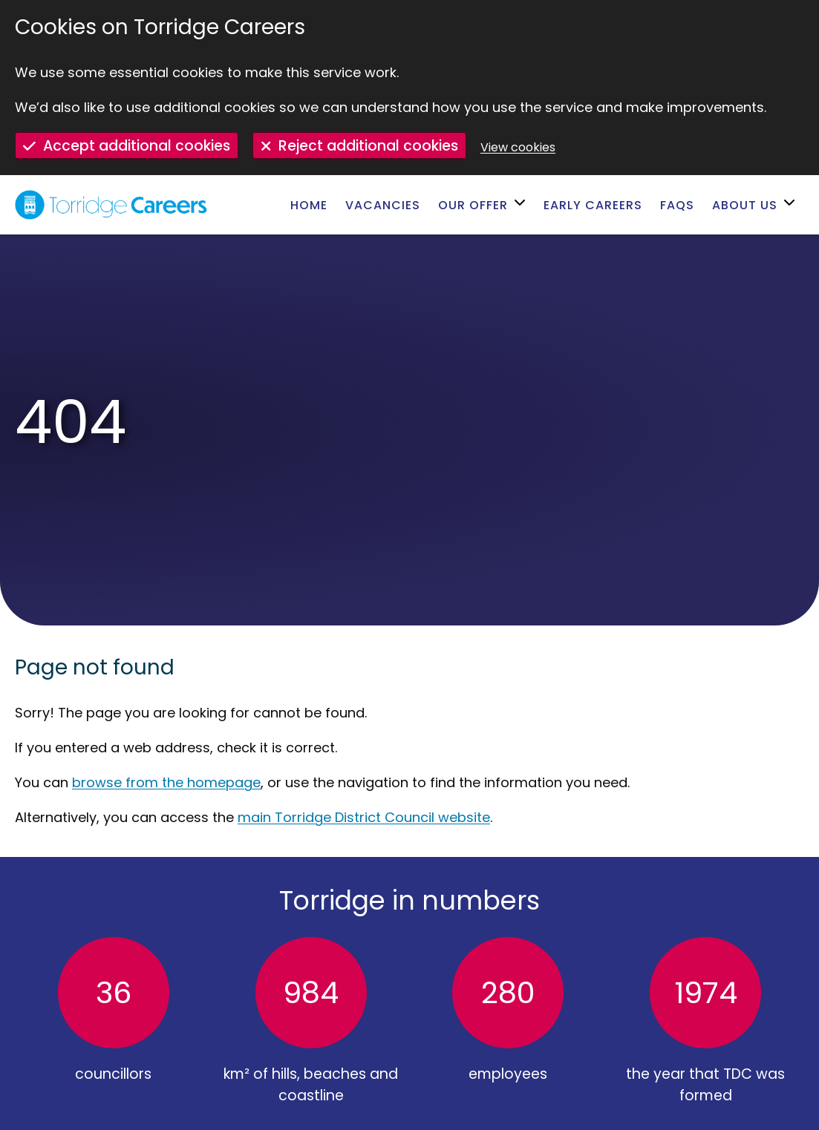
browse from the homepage (166, 782)
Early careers (593, 205)
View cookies (517, 147)
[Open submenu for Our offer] (521, 205)
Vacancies (382, 205)
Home (308, 205)
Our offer (473, 205)
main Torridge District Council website (364, 817)
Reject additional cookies (368, 146)
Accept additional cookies (136, 146)
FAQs (677, 205)
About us (744, 205)
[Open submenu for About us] (791, 205)
